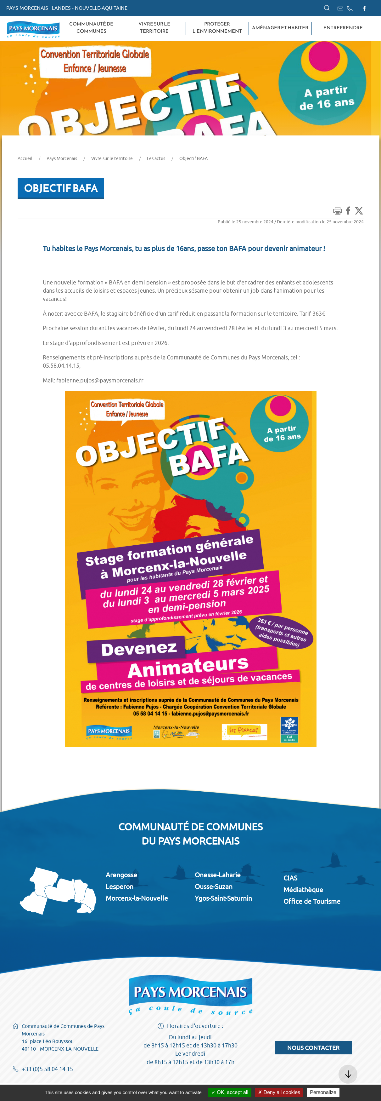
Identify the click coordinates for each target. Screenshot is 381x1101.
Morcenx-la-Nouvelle (137, 898)
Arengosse (121, 875)
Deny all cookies (279, 1092)
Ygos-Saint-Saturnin (223, 898)
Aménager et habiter (280, 27)
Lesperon (119, 886)
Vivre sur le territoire (154, 27)
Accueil (25, 158)
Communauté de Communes (91, 27)
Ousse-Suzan (214, 886)
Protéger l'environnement (217, 27)
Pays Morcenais (62, 158)
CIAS (290, 878)
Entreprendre (343, 27)
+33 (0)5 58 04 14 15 (43, 1069)
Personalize (323, 1092)
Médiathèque (303, 889)
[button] (327, 8)
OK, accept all (229, 1092)
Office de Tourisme (311, 901)
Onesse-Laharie (218, 875)
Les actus (156, 158)
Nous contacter (313, 1047)
